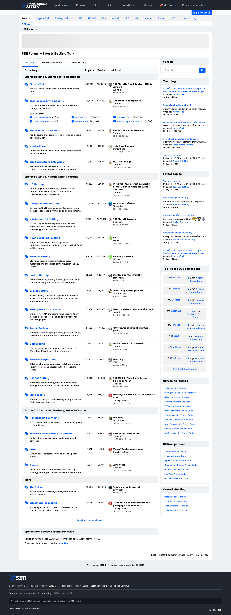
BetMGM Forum (124, 117)
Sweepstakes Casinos (175, 451)
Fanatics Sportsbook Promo (196, 327)
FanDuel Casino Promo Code (178, 419)
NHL (137, 18)
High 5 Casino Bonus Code (177, 460)
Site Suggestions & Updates (47, 162)
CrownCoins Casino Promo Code (180, 465)
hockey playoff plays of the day (178, 215)
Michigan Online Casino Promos (180, 392)
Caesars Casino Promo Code (178, 415)
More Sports (37, 395)
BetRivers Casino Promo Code (179, 433)
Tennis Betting (39, 328)
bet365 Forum (82, 121)
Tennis (162, 18)
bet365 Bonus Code (197, 338)
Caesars (176, 299)
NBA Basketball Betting (44, 219)
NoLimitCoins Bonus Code (177, 469)
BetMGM (175, 277)
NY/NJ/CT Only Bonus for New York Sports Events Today (190, 88)
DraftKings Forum (42, 117)
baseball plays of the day (175, 197)
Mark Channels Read (90, 520)
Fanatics (176, 324)
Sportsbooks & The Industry (47, 101)
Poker (33, 449)
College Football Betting (45, 203)
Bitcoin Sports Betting (43, 503)
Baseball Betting (40, 256)
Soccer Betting (39, 290)
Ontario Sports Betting (175, 501)
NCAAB (115, 18)
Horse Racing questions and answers (181, 139)
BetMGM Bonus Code (197, 279)
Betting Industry (64, 18)
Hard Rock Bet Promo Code (196, 349)
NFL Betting (37, 184)
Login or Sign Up (201, 12)
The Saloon (36, 487)
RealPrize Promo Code (175, 474)
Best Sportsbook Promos (185, 369)
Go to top (201, 555)
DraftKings (176, 311)
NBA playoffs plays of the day (177, 232)
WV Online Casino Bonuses (177, 406)
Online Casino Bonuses (176, 388)
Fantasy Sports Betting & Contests (51, 433)
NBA (103, 18)
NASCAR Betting (39, 378)
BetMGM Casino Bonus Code (178, 410)
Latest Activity (78, 62)
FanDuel (167, 91)
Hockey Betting (39, 275)
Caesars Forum (41, 121)
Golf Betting (37, 343)
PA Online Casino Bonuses (177, 401)
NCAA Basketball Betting (45, 238)
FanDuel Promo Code (196, 290)
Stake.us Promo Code (175, 456)
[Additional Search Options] (197, 70)
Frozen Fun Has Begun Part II (177, 105)
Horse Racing (189, 18)
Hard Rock (176, 347)
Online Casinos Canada (176, 505)
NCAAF (92, 18)
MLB (127, 18)
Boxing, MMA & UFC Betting (46, 309)
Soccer (148, 18)
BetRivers (175, 358)
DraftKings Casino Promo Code (179, 424)
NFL (81, 18)
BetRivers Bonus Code (197, 360)
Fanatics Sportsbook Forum (130, 121)
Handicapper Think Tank (45, 130)
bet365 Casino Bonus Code (178, 428)
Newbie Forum (38, 146)
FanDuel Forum (82, 117)
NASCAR (26, 24)
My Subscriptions (52, 62)
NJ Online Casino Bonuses (177, 397)
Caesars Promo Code (196, 302)
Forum (26, 18)
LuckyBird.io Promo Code (176, 478)
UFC (173, 18)
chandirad (63, 543)
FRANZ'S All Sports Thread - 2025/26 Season (184, 122)
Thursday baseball (172, 155)
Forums (30, 62)
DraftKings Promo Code (195, 315)
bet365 (176, 336)
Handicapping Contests (44, 417)
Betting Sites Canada (175, 496)
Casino (34, 465)
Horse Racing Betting (43, 359)
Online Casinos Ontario (176, 510)
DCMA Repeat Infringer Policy (176, 555)
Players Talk (42, 18)
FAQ (153, 555)
